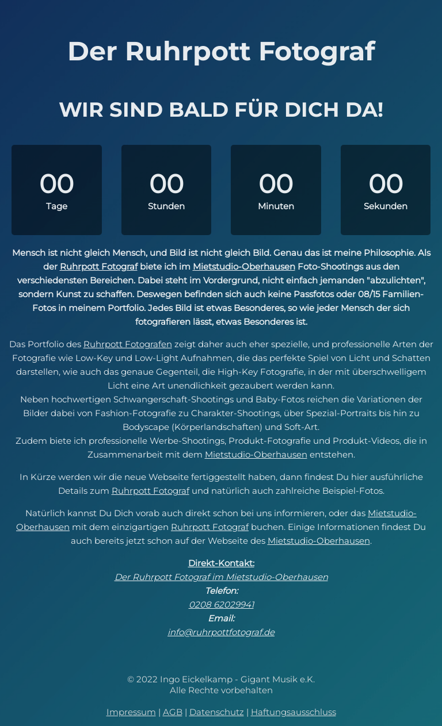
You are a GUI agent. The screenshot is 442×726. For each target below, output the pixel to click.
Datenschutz (216, 711)
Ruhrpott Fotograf (99, 266)
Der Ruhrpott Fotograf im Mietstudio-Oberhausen (221, 576)
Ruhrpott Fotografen (127, 344)
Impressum (131, 711)
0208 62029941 (221, 604)
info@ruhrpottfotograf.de (221, 632)
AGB (172, 711)
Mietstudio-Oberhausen (244, 266)
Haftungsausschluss (293, 711)
